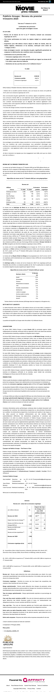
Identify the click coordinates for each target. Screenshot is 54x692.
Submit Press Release (30, 685)
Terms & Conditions (42, 685)
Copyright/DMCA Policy (19, 688)
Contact (38, 688)
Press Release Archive (17, 685)
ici (23, 492)
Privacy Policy (31, 688)
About (8, 685)
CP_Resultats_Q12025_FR (11, 631)
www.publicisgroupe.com (42, 429)
